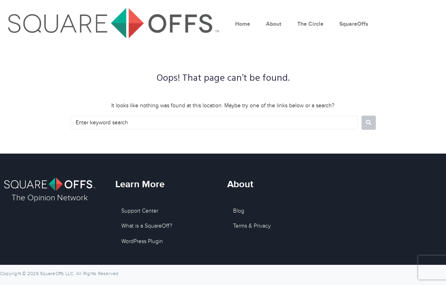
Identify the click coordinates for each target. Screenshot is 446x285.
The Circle (310, 24)
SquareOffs (353, 24)
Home (242, 24)
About (273, 24)
